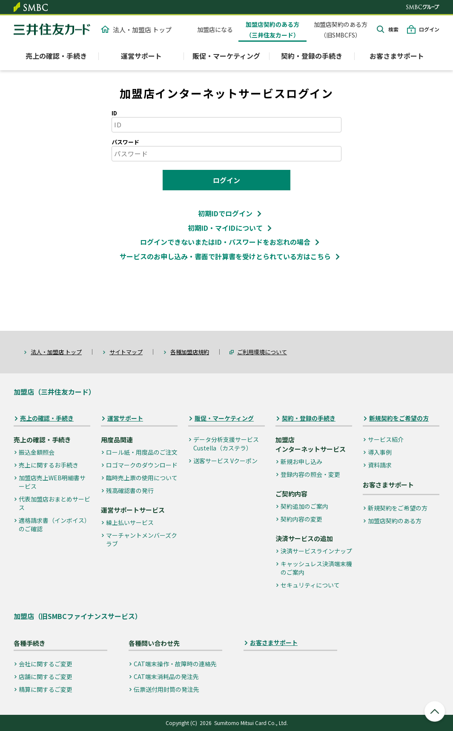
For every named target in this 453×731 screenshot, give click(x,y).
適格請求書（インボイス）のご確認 (54, 524)
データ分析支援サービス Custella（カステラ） (226, 443)
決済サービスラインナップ (316, 551)
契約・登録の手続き (308, 418)
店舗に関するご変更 (45, 676)
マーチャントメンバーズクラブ (141, 539)
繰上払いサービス (130, 522)
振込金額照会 (36, 452)
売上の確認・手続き (47, 418)
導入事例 (380, 452)
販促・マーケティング (224, 418)
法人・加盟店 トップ (136, 29)
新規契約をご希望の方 (399, 418)
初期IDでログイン (225, 213)
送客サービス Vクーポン (225, 460)
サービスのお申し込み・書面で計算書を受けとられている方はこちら (225, 256)
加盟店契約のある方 (394, 520)
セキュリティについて (310, 585)
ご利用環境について (262, 352)
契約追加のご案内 (304, 506)
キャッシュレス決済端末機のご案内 (316, 567)
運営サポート (125, 418)
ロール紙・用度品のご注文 (142, 452)
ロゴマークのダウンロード (142, 465)
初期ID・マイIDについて (225, 228)
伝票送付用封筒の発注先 (166, 689)
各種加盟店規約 (189, 352)
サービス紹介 (386, 439)
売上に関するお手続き (48, 465)
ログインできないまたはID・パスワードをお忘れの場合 (225, 242)
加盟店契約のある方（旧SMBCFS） (340, 29)
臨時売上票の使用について (142, 477)
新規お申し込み (301, 461)
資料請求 (380, 465)
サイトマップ (126, 352)
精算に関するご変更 (45, 689)
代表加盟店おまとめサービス (54, 503)
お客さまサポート (397, 56)
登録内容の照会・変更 (310, 474)
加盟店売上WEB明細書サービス (52, 481)
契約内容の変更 (301, 519)
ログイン (429, 29)
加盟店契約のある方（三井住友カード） (272, 29)
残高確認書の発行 (130, 490)
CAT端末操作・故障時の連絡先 (175, 663)
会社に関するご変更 (45, 663)
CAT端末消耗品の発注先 (166, 676)
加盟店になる (215, 29)
